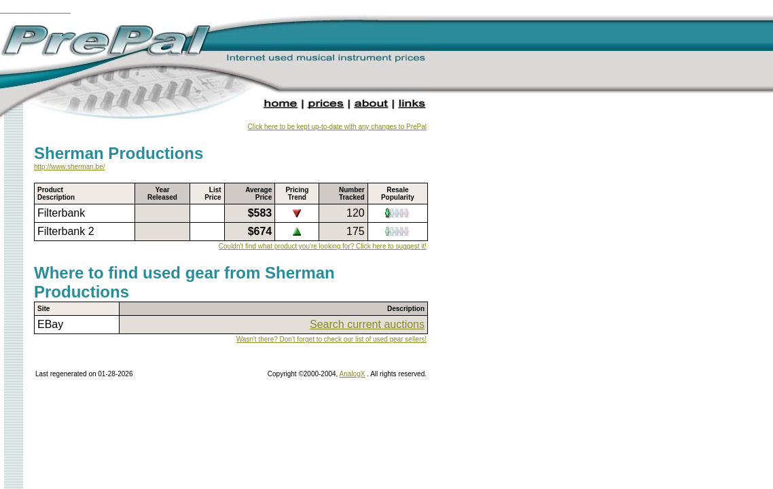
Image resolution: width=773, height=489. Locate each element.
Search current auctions (367, 324)
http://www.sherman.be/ (69, 166)
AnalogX (352, 374)
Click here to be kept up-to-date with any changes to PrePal (337, 126)
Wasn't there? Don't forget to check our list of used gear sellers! (331, 339)
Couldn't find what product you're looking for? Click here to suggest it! (323, 246)
